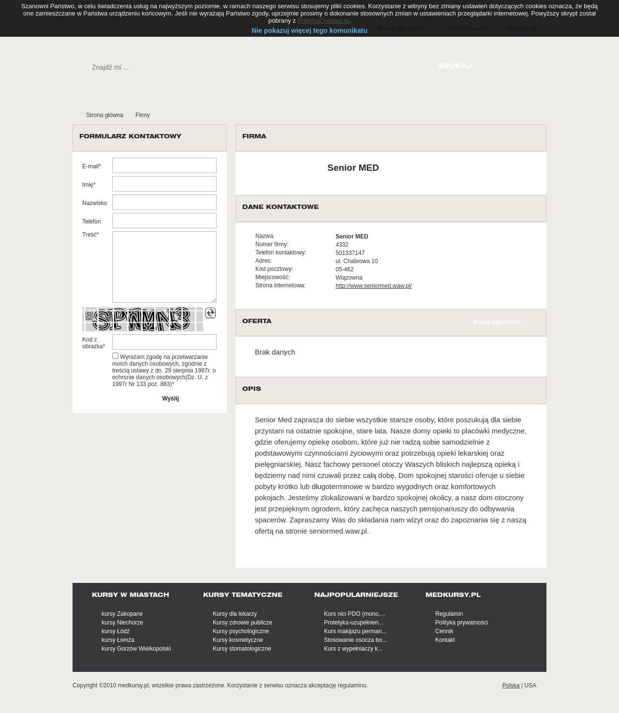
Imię (87, 184)
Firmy (142, 115)
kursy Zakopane (122, 613)
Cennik (444, 631)
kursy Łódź (116, 631)
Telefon (91, 221)
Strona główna (104, 115)
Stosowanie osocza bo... (355, 640)
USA (530, 685)
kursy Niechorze (122, 622)
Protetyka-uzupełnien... (353, 622)
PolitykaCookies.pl (323, 20)
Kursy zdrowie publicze (242, 622)
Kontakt (445, 640)
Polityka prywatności (461, 622)
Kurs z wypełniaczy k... (353, 648)
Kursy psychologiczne (241, 631)
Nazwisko (94, 203)
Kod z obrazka (92, 343)
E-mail (90, 166)
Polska (510, 685)
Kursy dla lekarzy (235, 613)
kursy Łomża (118, 640)
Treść (89, 234)
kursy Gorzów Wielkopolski (136, 648)
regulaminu (352, 685)
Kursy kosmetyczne (238, 640)
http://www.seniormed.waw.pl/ (374, 285)
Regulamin (449, 613)
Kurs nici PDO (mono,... (354, 613)
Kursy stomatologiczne (242, 648)
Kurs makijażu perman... (355, 631)
